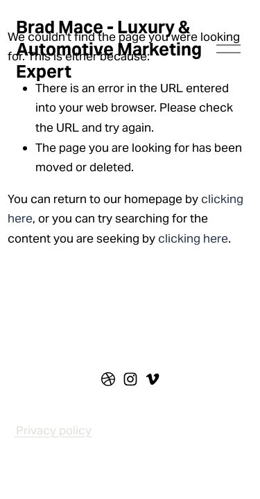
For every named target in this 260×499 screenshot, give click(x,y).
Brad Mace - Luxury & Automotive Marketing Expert (109, 49)
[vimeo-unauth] (152, 379)
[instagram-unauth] (130, 379)
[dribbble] (108, 379)
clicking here (193, 238)
